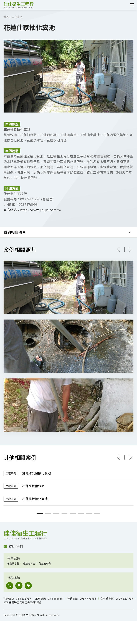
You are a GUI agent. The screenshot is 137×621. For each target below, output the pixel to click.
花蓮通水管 (29, 563)
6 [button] (81, 513)
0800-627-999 (124, 598)
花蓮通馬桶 (45, 563)
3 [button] (56, 513)
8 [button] (97, 513)
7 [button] (89, 513)
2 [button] (48, 513)
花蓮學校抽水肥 (33, 486)
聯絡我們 (13, 546)
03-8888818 (55, 598)
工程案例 (17, 17)
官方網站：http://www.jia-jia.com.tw (32, 210)
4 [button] (64, 513)
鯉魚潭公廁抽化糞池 (36, 473)
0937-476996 (88, 598)
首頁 (6, 17)
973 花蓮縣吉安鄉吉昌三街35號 (22, 602)
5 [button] (73, 513)
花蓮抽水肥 (13, 563)
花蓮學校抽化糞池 (35, 499)
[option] (68, 486)
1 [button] (40, 513)
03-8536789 (23, 598)
